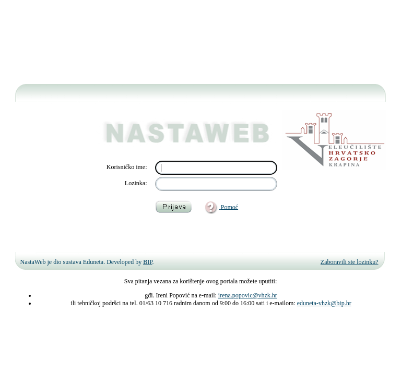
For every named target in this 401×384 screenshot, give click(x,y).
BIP (147, 262)
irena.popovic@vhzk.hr (247, 295)
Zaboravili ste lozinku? (350, 262)
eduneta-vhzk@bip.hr (324, 303)
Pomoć (229, 206)
